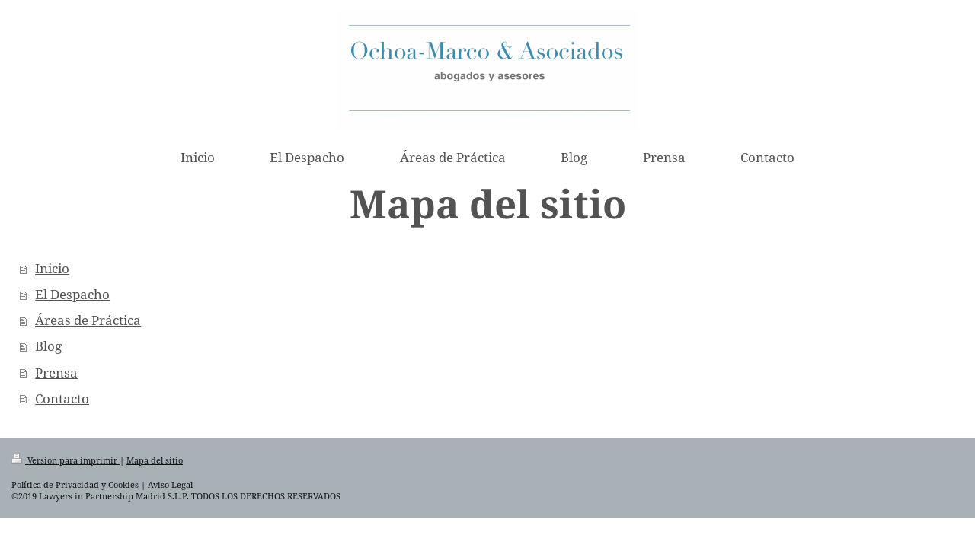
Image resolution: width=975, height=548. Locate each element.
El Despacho (72, 294)
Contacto (62, 398)
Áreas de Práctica (88, 320)
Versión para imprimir (65, 460)
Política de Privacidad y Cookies (75, 484)
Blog (48, 346)
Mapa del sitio (154, 460)
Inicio (52, 268)
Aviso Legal (170, 484)
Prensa (56, 372)
